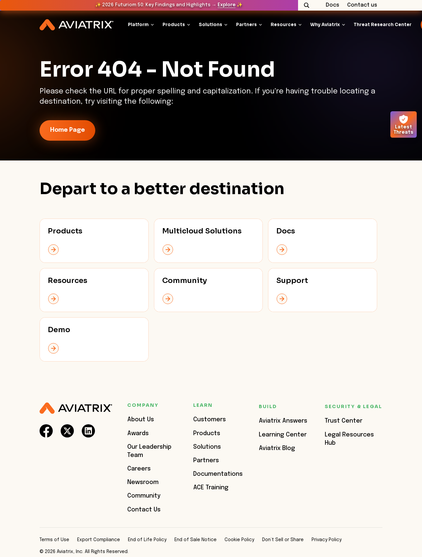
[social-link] (46, 430)
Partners (246, 24)
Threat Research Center (382, 24)
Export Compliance (98, 540)
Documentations (218, 474)
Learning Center (283, 435)
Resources (283, 24)
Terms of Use (54, 540)
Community (144, 496)
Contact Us (144, 510)
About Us (140, 420)
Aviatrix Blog (277, 448)
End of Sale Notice (195, 540)
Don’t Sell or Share (283, 540)
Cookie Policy (239, 540)
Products (174, 24)
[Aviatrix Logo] (76, 408)
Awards (138, 433)
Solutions (210, 24)
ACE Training (210, 488)
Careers (139, 469)
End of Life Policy (147, 540)
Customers (209, 420)
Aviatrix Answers (283, 421)
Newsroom (143, 482)
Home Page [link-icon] (67, 130)
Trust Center (343, 421)
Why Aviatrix (325, 24)
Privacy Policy (327, 540)
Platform (138, 24)
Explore (226, 5)
